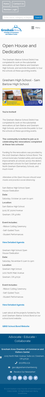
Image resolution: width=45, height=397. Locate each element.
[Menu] (36, 27)
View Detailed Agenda (13, 242)
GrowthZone (22, 393)
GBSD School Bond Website (15, 326)
